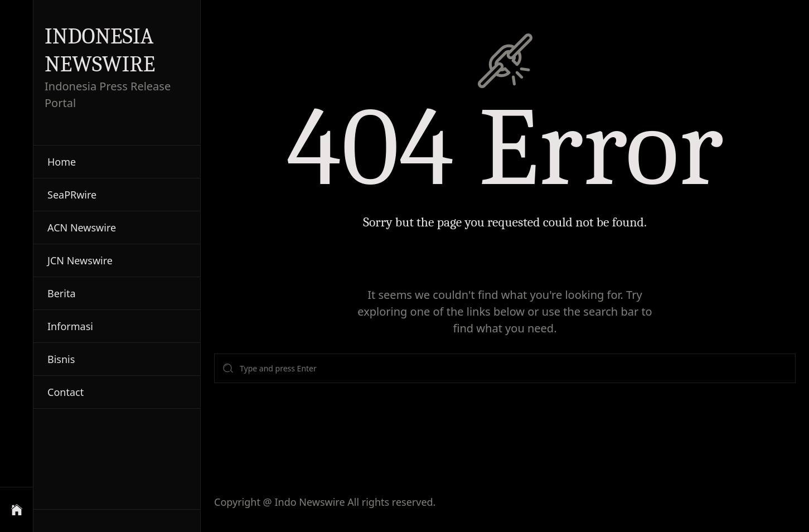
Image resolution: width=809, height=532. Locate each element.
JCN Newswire (80, 260)
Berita (61, 293)
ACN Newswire (81, 227)
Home (61, 161)
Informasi (70, 326)
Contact (65, 392)
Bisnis (61, 359)
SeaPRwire (71, 194)
